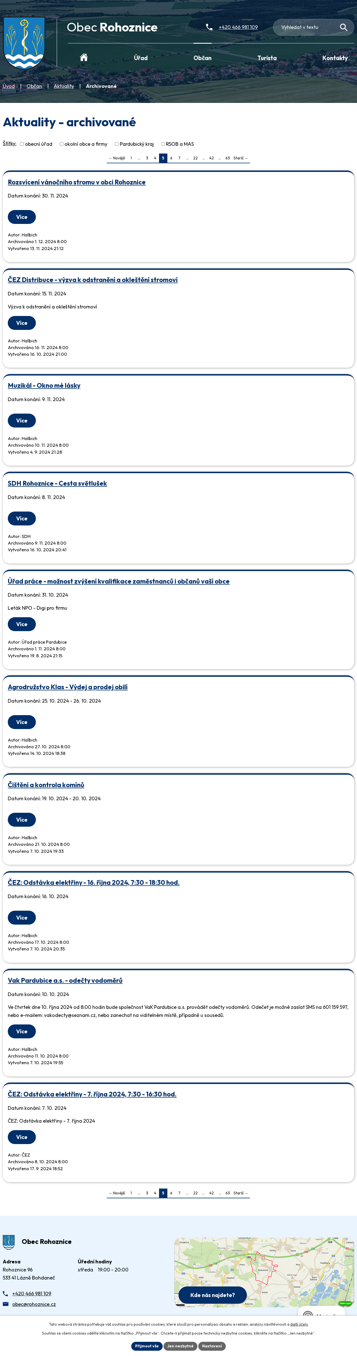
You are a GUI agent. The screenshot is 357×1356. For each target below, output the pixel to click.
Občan (34, 86)
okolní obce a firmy (86, 144)
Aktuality (64, 86)
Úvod (9, 86)
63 (227, 157)
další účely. (299, 1324)
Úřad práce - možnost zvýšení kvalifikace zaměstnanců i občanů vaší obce (119, 581)
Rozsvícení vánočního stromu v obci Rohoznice (77, 182)
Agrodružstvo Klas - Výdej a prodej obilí (68, 687)
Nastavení (212, 1345)
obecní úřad (38, 144)
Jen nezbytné (180, 1345)
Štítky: (9, 143)
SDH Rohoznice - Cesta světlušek (57, 483)
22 (195, 157)
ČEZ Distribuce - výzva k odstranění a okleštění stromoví (93, 280)
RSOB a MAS (180, 144)
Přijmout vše (147, 1345)
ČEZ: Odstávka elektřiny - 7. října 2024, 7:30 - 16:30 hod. (92, 1094)
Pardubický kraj (137, 144)
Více (22, 216)
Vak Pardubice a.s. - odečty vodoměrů (65, 980)
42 (211, 157)
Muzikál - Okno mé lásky (44, 385)
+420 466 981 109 (31, 1293)
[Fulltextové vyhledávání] (313, 27)
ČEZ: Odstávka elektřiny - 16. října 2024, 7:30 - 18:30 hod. (94, 882)
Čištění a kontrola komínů (46, 785)
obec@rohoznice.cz (34, 1304)
